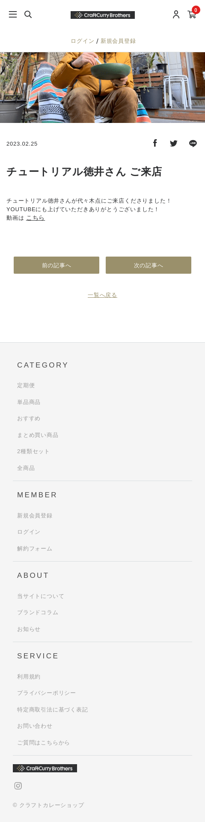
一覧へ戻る (102, 295)
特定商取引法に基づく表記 (52, 709)
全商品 (26, 468)
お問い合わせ (35, 726)
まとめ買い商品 (38, 435)
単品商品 (29, 402)
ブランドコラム (38, 612)
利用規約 (29, 676)
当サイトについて (40, 596)
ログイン (83, 41)
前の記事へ (56, 265)
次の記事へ (148, 265)
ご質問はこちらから (43, 742)
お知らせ (29, 629)
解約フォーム (35, 548)
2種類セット (33, 451)
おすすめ (29, 418)
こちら (35, 217)
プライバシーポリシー (46, 693)
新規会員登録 (118, 41)
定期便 (26, 385)
